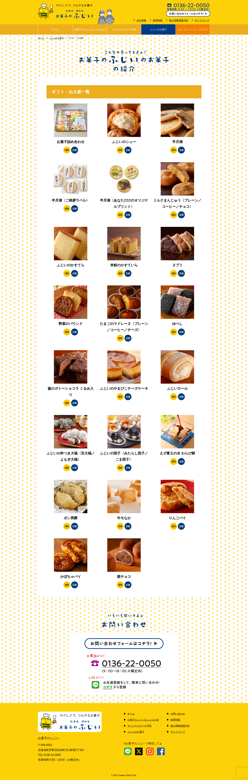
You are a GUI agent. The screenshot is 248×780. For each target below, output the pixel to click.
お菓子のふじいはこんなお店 (89, 29)
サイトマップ (202, 20)
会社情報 (141, 20)
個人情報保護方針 (178, 20)
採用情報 (157, 20)
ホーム (55, 29)
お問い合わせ (177, 713)
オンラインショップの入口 (192, 29)
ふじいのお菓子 (158, 29)
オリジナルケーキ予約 (124, 29)
